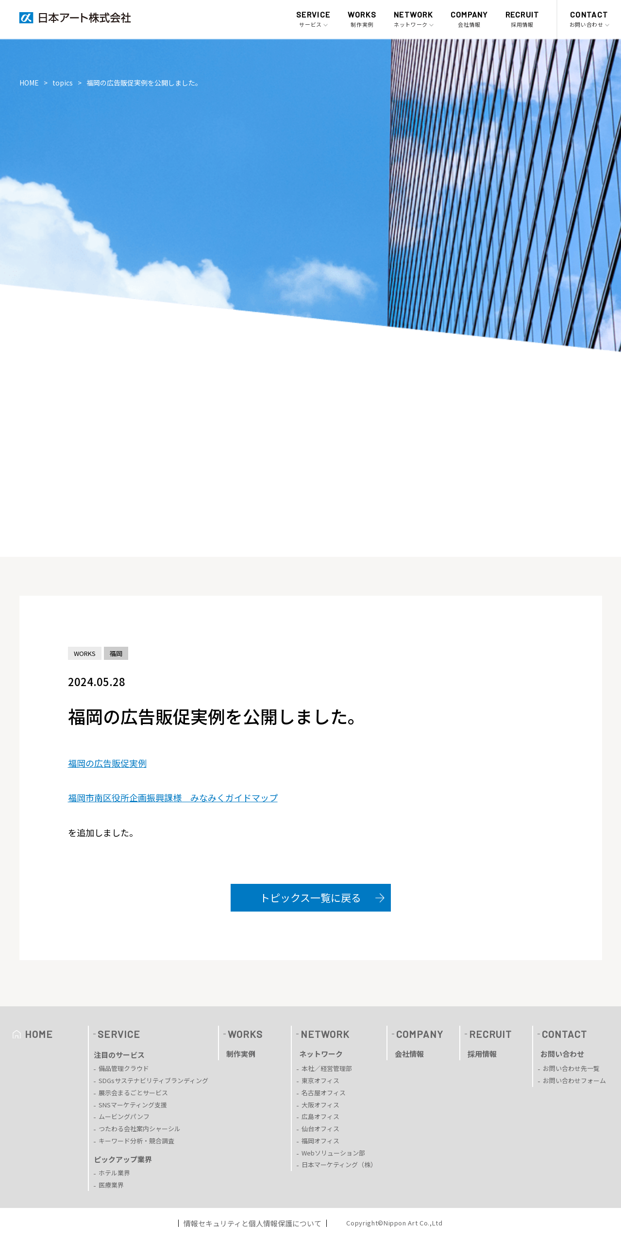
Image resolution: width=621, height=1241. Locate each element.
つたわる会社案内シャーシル (140, 1128)
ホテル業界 (114, 1172)
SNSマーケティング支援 (133, 1104)
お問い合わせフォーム (574, 1080)
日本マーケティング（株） (339, 1164)
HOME (29, 82)
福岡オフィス (320, 1140)
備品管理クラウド (124, 1068)
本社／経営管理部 (327, 1068)
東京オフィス (320, 1080)
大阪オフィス (320, 1104)
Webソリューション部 (333, 1152)
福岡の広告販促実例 (107, 763)
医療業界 (111, 1184)
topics (62, 82)
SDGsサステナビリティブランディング (153, 1080)
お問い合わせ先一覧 (571, 1068)
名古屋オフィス (324, 1092)
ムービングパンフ (124, 1116)
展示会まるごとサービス (133, 1092)
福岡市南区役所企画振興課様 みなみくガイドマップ (173, 797)
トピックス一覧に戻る (310, 897)
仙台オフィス (320, 1128)
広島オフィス (320, 1116)
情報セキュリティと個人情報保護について (252, 1223)
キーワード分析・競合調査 (136, 1140)
